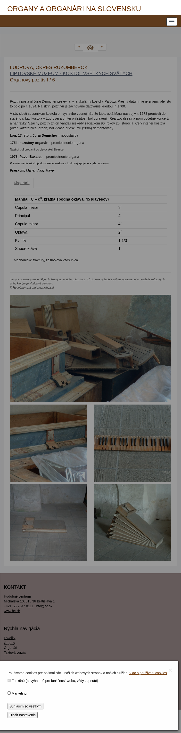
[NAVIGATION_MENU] (171, 22)
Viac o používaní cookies (148, 673)
